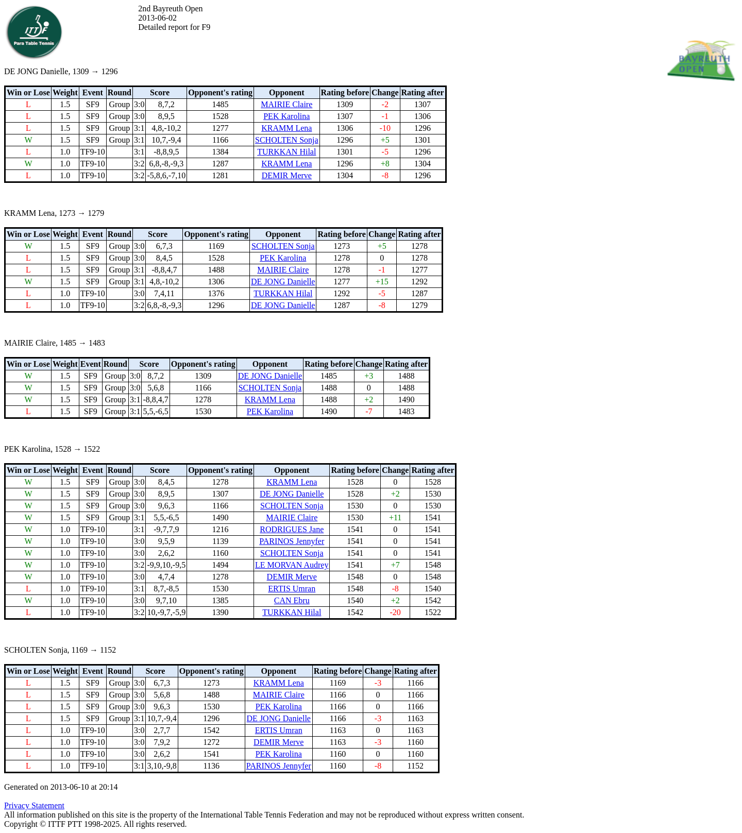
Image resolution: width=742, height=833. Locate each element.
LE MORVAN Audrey (291, 564)
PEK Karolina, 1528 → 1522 (52, 449)
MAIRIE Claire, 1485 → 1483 (54, 342)
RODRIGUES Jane (292, 529)
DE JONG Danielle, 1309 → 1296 (60, 71)
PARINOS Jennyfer (291, 541)
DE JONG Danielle (283, 281)
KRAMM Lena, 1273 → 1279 (54, 213)
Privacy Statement (34, 805)
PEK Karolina (286, 116)
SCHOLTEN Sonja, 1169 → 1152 (60, 649)
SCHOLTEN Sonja (286, 139)
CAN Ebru (292, 600)
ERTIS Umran (291, 588)
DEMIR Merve (287, 175)
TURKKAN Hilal (286, 151)
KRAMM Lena (286, 128)
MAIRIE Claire (286, 104)
